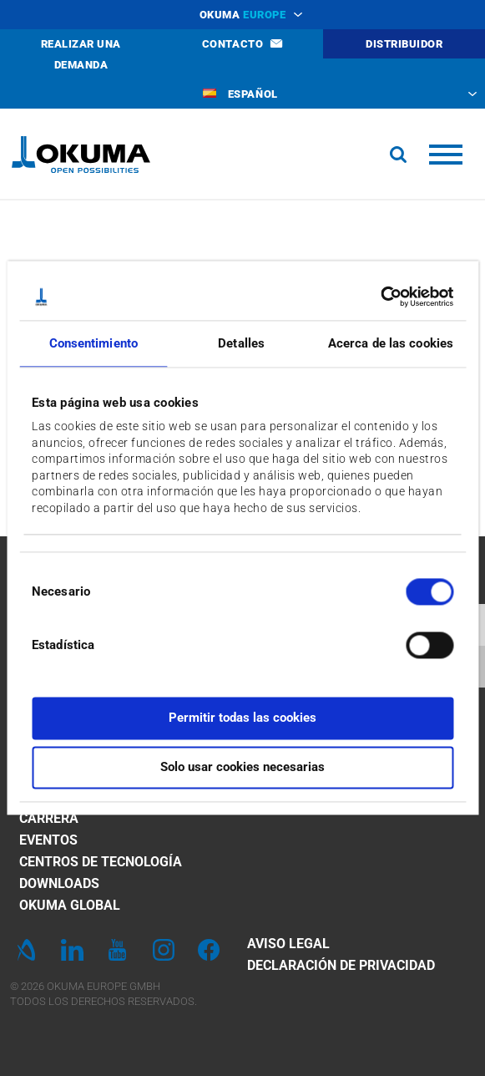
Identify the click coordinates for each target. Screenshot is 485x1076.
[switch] (416, 643)
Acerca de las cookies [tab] (390, 343)
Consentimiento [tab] (93, 343)
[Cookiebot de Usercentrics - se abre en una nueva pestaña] (380, 296)
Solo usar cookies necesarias (242, 766)
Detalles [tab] (241, 343)
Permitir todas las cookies (242, 718)
